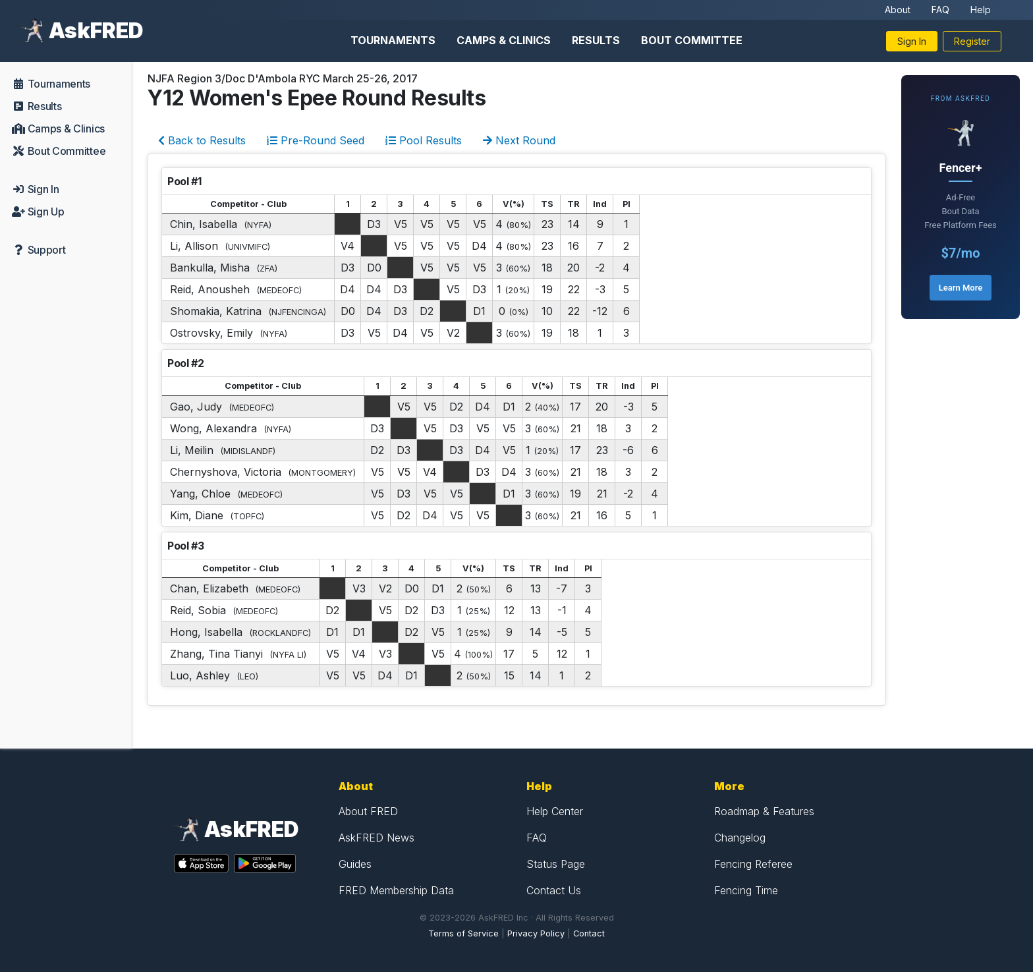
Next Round (519, 140)
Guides (355, 864)
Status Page (555, 864)
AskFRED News (376, 837)
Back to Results (202, 140)
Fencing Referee (753, 864)
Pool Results (423, 140)
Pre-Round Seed (315, 140)
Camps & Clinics (504, 40)
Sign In (911, 41)
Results (596, 40)
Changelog (740, 837)
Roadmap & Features (764, 811)
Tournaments (392, 40)
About (897, 9)
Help (980, 9)
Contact (589, 933)
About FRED (368, 811)
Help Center (554, 811)
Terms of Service (463, 933)
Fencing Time (746, 890)
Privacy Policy (536, 933)
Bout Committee (691, 40)
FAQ (940, 9)
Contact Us (553, 890)
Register (972, 41)
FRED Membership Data (396, 890)
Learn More (960, 288)
